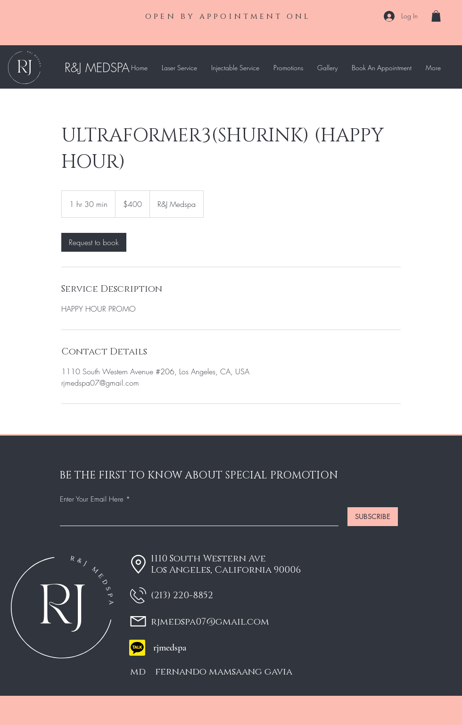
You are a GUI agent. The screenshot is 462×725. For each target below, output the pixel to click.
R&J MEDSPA (97, 68)
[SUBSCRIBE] (372, 516)
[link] (93, 242)
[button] (436, 16)
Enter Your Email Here (92, 499)
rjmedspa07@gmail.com (210, 622)
